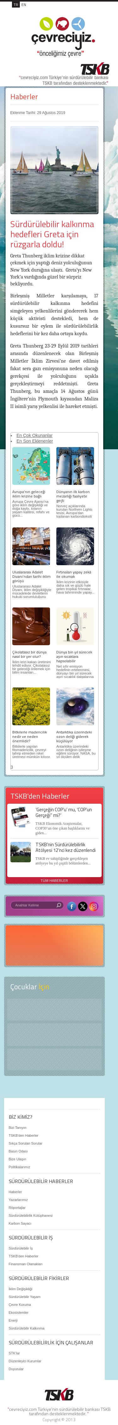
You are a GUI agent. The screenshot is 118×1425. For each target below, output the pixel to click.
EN (23, 5)
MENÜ (96, 11)
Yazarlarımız (18, 1200)
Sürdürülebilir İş (21, 1248)
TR (16, 5)
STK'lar (14, 1353)
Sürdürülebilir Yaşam (25, 1297)
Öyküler (54, 1034)
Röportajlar (17, 1208)
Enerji (13, 1320)
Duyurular (16, 1369)
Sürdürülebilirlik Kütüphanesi (31, 1215)
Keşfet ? (54, 1009)
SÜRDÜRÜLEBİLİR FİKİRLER (39, 1278)
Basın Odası (18, 1151)
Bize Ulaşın (17, 1159)
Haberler (24, 96)
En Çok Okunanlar (35, 435)
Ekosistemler (19, 1312)
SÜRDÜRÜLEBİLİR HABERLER (41, 1181)
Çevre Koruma (20, 1305)
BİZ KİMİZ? (20, 1117)
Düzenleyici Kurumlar (25, 1361)
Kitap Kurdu (54, 1059)
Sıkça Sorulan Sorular (25, 1143)
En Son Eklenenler (35, 441)
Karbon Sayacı (20, 1223)
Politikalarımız (19, 1167)
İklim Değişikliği (20, 1289)
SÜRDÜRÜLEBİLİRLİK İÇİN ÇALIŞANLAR (51, 1342)
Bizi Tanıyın (17, 1127)
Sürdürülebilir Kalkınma (27, 1328)
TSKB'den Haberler (23, 1135)
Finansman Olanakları (26, 1264)
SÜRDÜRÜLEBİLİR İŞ (31, 1237)
